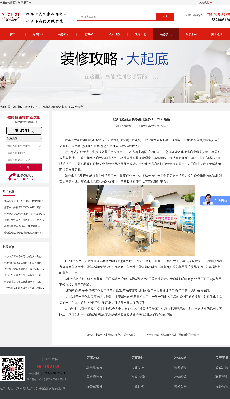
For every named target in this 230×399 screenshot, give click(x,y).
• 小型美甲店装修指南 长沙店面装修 (21, 226)
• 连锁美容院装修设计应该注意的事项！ (23, 232)
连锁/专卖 (138, 377)
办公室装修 (94, 386)
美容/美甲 (138, 367)
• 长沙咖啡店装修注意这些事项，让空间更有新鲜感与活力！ (34, 281)
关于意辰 (217, 34)
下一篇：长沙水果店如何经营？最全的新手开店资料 (173, 334)
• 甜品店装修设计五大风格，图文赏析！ (23, 201)
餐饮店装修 (94, 377)
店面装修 (18, 106)
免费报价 (38, 34)
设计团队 (115, 34)
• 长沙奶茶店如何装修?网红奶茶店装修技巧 (25, 213)
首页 (13, 34)
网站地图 (34, 373)
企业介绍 (221, 367)
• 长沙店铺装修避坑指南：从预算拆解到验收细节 (28, 262)
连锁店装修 (94, 367)
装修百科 (180, 386)
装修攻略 (180, 367)
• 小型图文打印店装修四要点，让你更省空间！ (27, 220)
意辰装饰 (126, 181)
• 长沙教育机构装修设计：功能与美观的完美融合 (28, 288)
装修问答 (180, 377)
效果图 (89, 34)
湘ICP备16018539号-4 (53, 373)
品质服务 (191, 34)
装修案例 (64, 34)
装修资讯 (166, 34)
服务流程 (221, 386)
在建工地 (140, 34)
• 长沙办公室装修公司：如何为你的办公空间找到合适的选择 (34, 256)
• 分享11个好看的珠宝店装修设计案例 (22, 207)
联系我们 (221, 377)
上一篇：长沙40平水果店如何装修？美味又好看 (111, 334)
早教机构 (137, 386)
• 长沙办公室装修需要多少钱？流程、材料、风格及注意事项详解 (36, 269)
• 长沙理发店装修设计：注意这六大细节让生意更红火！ (31, 275)
